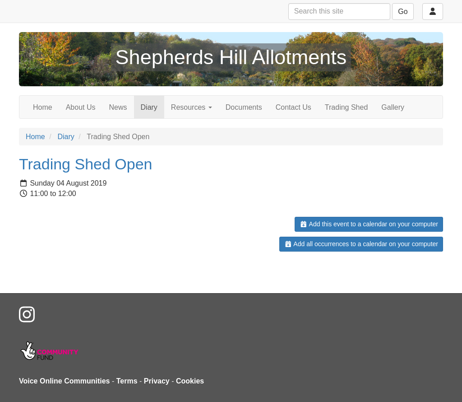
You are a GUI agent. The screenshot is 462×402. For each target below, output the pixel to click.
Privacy (157, 381)
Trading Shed (346, 107)
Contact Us (293, 107)
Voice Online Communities (64, 381)
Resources (191, 107)
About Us (81, 107)
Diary (149, 107)
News (118, 107)
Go (402, 11)
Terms (127, 381)
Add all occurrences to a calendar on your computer (361, 244)
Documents (244, 107)
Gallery (392, 107)
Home (42, 107)
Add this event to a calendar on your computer (369, 224)
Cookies (190, 381)
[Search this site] (339, 11)
